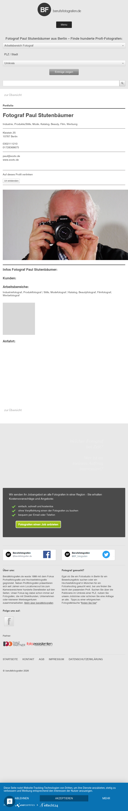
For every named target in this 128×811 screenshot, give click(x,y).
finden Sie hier (88, 603)
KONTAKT (28, 659)
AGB (41, 659)
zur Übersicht (13, 95)
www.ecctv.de (11, 160)
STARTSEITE (10, 659)
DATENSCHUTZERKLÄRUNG (86, 659)
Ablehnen (22, 792)
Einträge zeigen (64, 72)
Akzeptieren (64, 792)
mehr (22, 798)
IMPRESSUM (56, 659)
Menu (64, 24)
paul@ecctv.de (11, 156)
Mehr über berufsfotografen (38, 603)
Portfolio (8, 105)
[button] (64, 46)
